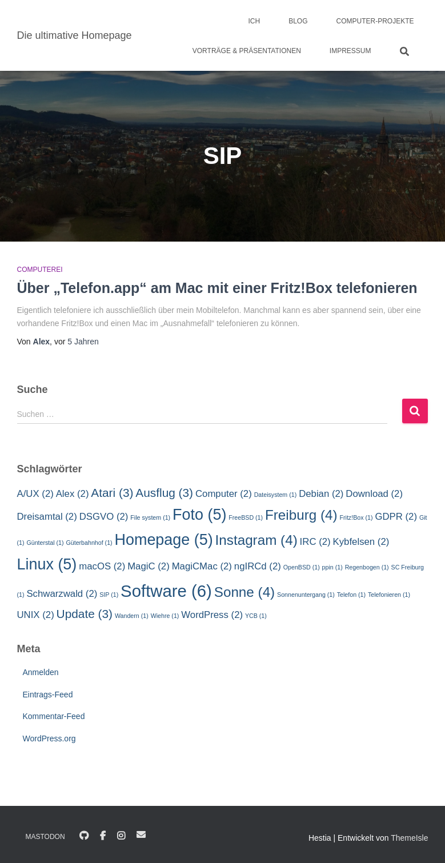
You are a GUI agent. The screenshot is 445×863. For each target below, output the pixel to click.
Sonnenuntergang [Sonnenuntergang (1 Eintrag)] (306, 594)
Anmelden (41, 672)
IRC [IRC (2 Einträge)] (315, 541)
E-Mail (141, 834)
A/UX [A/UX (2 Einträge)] (35, 493)
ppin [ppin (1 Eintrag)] (332, 567)
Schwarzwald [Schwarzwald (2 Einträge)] (61, 593)
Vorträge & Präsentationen (247, 51)
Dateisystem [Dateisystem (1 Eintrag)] (275, 494)
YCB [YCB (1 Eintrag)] (256, 615)
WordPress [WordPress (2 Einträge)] (212, 614)
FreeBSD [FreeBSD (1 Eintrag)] (245, 517)
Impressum (350, 51)
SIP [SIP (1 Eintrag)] (108, 594)
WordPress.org (49, 738)
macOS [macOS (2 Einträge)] (102, 566)
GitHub (84, 836)
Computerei (40, 270)
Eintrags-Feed (48, 694)
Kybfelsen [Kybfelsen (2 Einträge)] (361, 541)
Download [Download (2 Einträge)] (374, 493)
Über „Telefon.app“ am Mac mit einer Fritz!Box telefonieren (217, 288)
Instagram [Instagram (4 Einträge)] (256, 540)
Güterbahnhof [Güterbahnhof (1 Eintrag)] (89, 542)
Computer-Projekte (375, 21)
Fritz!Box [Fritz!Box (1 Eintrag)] (355, 517)
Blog (297, 21)
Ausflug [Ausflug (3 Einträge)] (164, 492)
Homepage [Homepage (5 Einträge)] (164, 539)
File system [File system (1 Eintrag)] (150, 517)
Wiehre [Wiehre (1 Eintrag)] (165, 615)
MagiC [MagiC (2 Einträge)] (148, 566)
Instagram (121, 836)
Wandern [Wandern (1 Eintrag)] (132, 615)
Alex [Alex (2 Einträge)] (72, 493)
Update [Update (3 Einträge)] (85, 613)
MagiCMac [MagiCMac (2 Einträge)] (202, 566)
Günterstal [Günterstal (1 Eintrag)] (44, 542)
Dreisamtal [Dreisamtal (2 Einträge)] (47, 516)
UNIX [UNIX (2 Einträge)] (35, 614)
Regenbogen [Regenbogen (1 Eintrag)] (367, 567)
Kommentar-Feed (54, 716)
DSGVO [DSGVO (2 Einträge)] (104, 516)
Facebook (102, 836)
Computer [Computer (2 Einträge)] (223, 493)
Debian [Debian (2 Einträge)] (321, 493)
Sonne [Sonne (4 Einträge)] (244, 592)
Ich (254, 21)
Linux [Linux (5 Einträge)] (47, 564)
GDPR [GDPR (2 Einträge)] (396, 516)
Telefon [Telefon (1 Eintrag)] (351, 594)
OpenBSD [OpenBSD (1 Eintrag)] (301, 567)
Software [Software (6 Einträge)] (166, 590)
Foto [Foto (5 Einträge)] (199, 514)
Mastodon (45, 837)
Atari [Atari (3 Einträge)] (112, 492)
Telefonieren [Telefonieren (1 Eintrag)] (389, 594)
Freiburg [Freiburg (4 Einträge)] (301, 515)
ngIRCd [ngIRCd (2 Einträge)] (257, 566)
